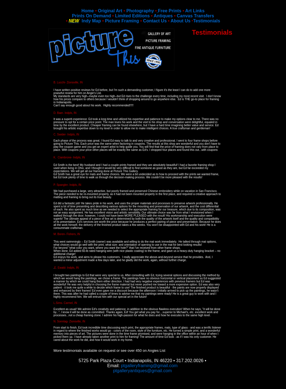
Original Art (110, 10)
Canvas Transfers (195, 15)
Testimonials (206, 20)
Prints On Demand (91, 15)
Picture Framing (122, 20)
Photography (140, 10)
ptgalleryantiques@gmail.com (142, 370)
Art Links (194, 10)
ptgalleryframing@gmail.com (149, 365)
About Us (180, 20)
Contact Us (154, 20)
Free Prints (170, 10)
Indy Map (90, 20)
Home (88, 10)
